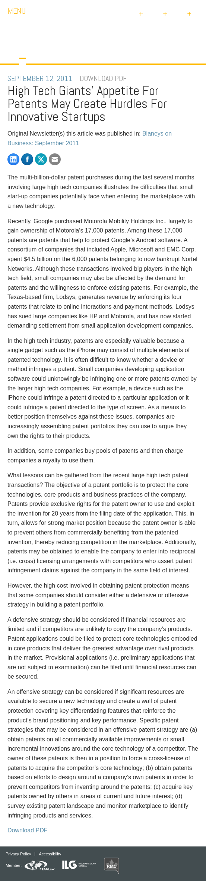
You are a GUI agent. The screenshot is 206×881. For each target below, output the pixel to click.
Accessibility (50, 854)
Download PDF (27, 830)
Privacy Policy (18, 854)
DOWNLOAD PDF (103, 78)
